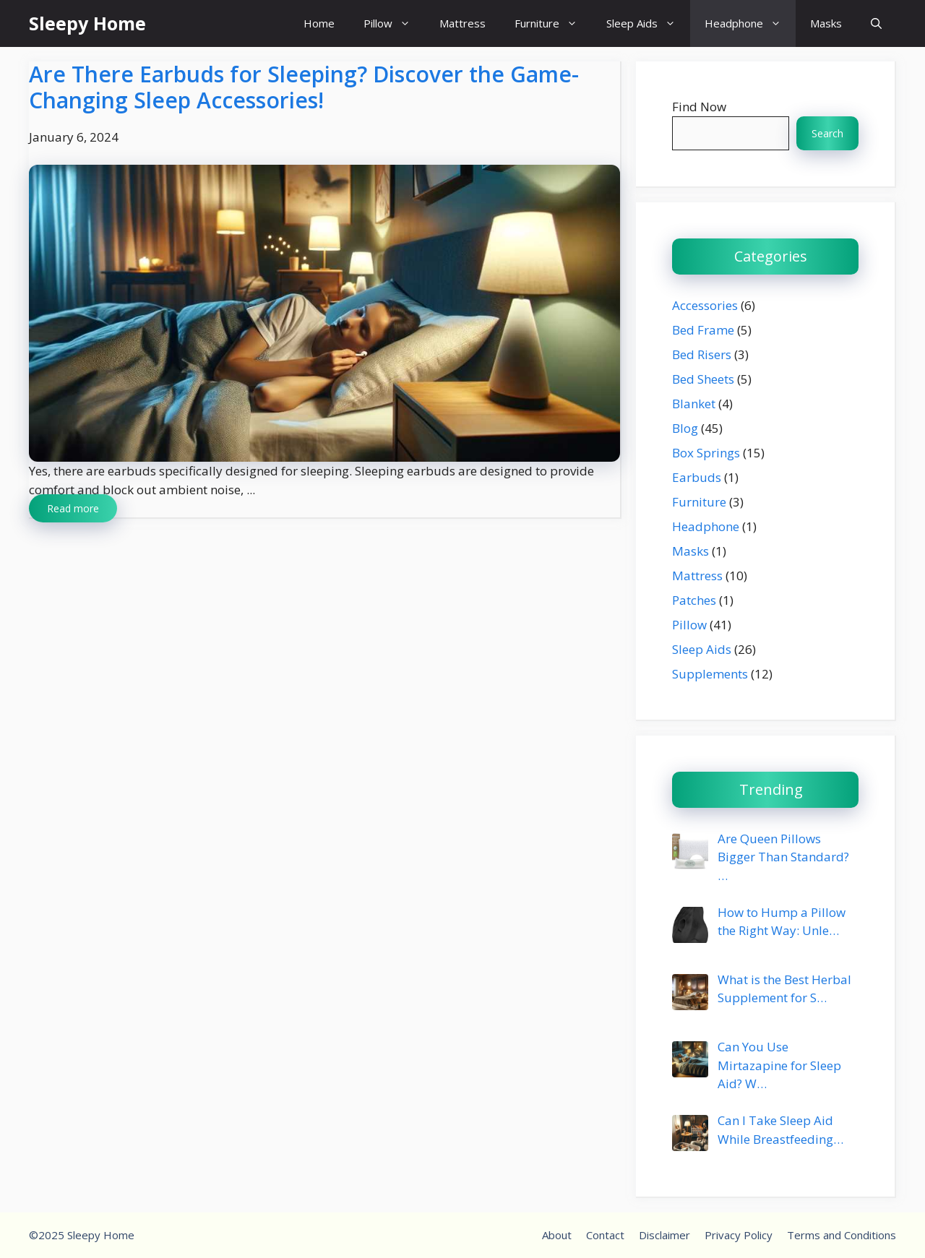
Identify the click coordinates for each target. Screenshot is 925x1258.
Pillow (394, 23)
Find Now (699, 106)
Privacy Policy (739, 1235)
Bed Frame (703, 330)
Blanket (693, 403)
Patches (694, 600)
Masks (826, 23)
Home (319, 23)
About (557, 1235)
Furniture (553, 23)
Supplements (710, 673)
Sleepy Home (87, 23)
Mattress (462, 23)
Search (827, 133)
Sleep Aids (648, 23)
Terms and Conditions (841, 1235)
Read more (73, 508)
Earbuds (696, 477)
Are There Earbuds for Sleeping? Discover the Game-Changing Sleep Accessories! (304, 87)
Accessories (705, 305)
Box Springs (706, 452)
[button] (876, 23)
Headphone (750, 23)
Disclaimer (664, 1235)
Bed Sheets (703, 379)
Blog (685, 428)
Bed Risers (701, 354)
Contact (605, 1235)
